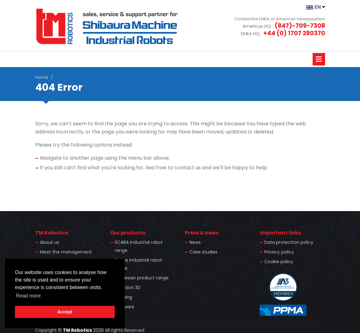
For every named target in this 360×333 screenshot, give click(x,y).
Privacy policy (279, 252)
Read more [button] (28, 295)
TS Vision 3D (128, 287)
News (195, 242)
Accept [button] (64, 311)
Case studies (204, 252)
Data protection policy (288, 242)
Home (41, 77)
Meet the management (66, 252)
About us (49, 242)
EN (315, 7)
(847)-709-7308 (300, 26)
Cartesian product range (142, 278)
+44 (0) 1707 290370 (294, 33)
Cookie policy (278, 261)
